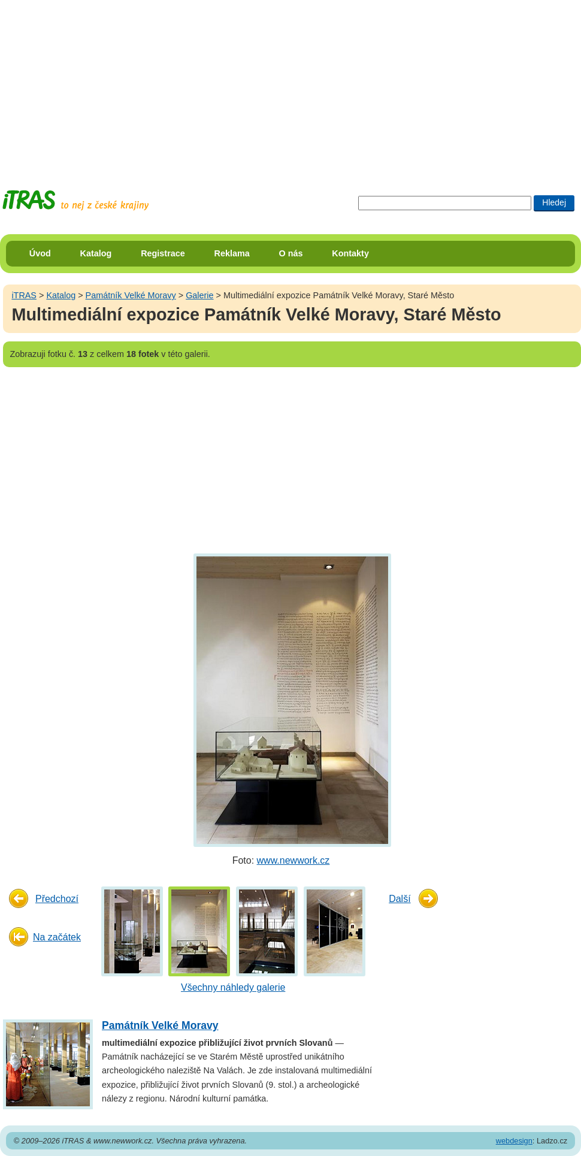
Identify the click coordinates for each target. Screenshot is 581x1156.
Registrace (163, 253)
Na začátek (57, 937)
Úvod (40, 253)
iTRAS (24, 295)
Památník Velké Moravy (131, 295)
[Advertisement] (230, 84)
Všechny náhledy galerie (233, 987)
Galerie (199, 295)
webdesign (514, 1140)
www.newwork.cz (293, 860)
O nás (291, 253)
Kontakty (350, 253)
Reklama (232, 253)
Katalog (96, 253)
